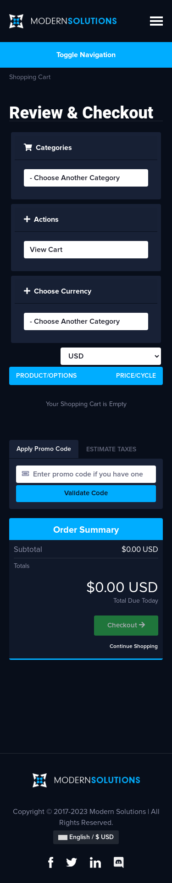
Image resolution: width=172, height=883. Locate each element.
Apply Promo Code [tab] (44, 449)
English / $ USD (86, 837)
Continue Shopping (134, 646)
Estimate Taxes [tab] (111, 449)
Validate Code (86, 493)
